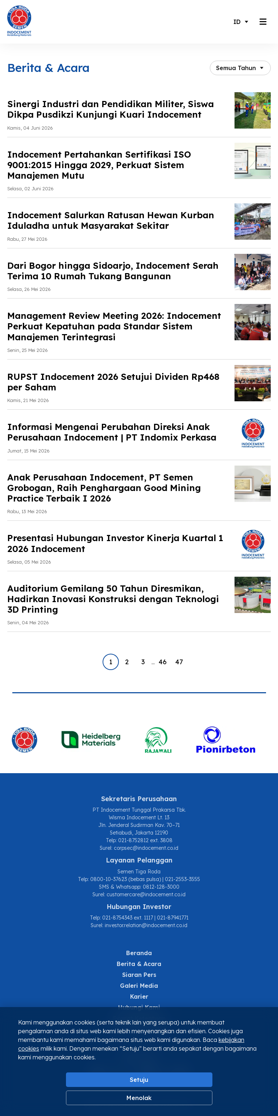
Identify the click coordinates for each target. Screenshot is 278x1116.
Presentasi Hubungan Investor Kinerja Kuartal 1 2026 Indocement (115, 543)
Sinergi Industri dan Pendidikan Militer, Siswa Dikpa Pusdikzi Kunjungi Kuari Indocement (110, 109)
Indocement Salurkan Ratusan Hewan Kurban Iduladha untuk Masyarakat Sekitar (110, 220)
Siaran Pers (139, 974)
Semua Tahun (236, 68)
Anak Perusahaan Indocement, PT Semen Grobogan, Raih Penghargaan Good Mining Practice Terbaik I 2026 (104, 488)
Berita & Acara (139, 963)
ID (237, 21)
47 (179, 662)
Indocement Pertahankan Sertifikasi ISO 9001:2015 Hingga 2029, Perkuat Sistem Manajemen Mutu (99, 165)
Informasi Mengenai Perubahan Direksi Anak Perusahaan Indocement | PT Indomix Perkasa (111, 432)
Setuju (139, 1079)
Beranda (139, 953)
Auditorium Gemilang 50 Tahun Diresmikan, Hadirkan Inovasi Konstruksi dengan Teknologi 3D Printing (113, 599)
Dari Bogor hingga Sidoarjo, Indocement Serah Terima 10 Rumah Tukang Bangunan (113, 270)
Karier (139, 996)
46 (163, 662)
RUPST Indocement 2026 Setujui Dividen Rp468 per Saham (113, 382)
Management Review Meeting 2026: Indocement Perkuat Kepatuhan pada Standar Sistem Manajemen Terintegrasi (114, 326)
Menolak (139, 1097)
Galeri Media (139, 985)
